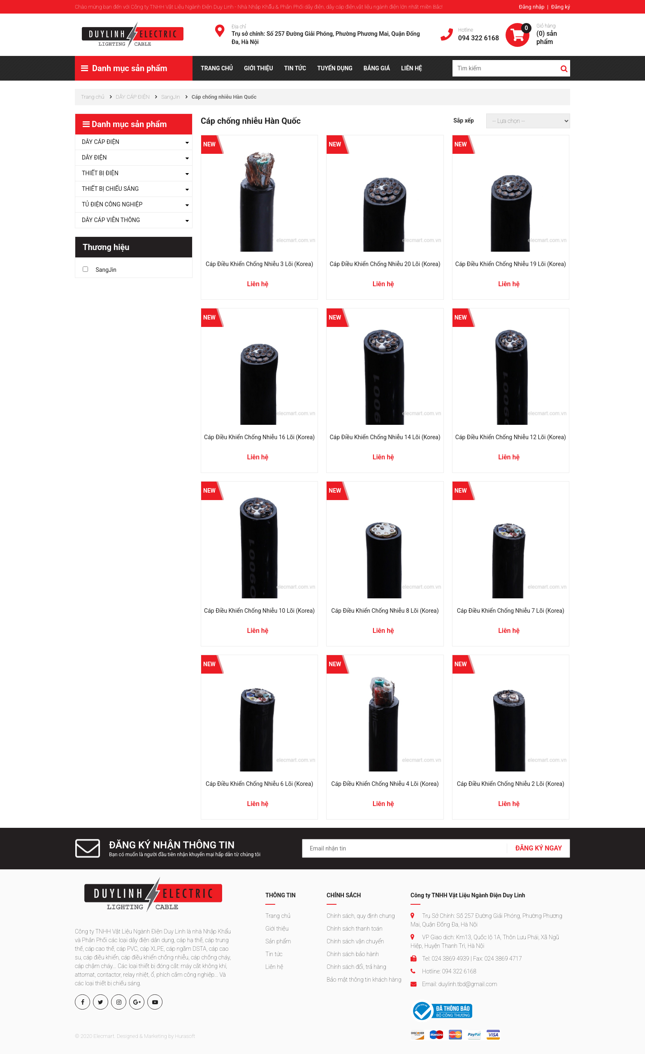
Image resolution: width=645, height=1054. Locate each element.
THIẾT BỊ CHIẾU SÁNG (110, 188)
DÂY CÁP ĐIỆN (100, 142)
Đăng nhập (532, 7)
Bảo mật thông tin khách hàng (364, 979)
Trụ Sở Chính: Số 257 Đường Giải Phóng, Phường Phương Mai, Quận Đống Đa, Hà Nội (486, 920)
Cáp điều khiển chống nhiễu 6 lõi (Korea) (259, 784)
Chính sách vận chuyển (355, 941)
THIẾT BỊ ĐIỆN (100, 173)
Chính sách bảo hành (353, 954)
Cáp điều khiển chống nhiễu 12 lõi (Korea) (510, 437)
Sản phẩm (278, 941)
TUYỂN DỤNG (335, 68)
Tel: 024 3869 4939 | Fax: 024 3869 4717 (466, 958)
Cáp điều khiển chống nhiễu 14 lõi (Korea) (384, 437)
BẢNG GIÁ (377, 68)
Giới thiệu (276, 928)
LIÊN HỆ (411, 68)
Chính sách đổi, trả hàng (356, 967)
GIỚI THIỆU (258, 68)
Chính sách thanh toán (355, 928)
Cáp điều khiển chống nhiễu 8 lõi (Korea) (385, 610)
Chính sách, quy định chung (361, 916)
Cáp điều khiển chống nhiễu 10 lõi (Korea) (259, 610)
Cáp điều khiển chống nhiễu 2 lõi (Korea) (510, 784)
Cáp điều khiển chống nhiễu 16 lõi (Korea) (259, 437)
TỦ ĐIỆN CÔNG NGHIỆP (112, 204)
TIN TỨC (295, 68)
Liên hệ (274, 967)
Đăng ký (560, 7)
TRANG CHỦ (217, 68)
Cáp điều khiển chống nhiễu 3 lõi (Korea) (259, 264)
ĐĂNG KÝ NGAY (538, 848)
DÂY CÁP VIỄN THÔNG (111, 220)
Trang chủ (277, 916)
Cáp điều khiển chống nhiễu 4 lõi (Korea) (385, 784)
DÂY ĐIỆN (94, 157)
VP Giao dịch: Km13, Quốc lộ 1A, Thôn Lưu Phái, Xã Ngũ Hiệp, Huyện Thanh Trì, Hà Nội (485, 941)
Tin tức (274, 954)
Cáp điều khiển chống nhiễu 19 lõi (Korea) (510, 264)
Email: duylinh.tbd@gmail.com (454, 984)
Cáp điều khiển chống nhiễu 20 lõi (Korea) (384, 264)
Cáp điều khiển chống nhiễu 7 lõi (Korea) (510, 610)
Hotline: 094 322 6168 (443, 971)
